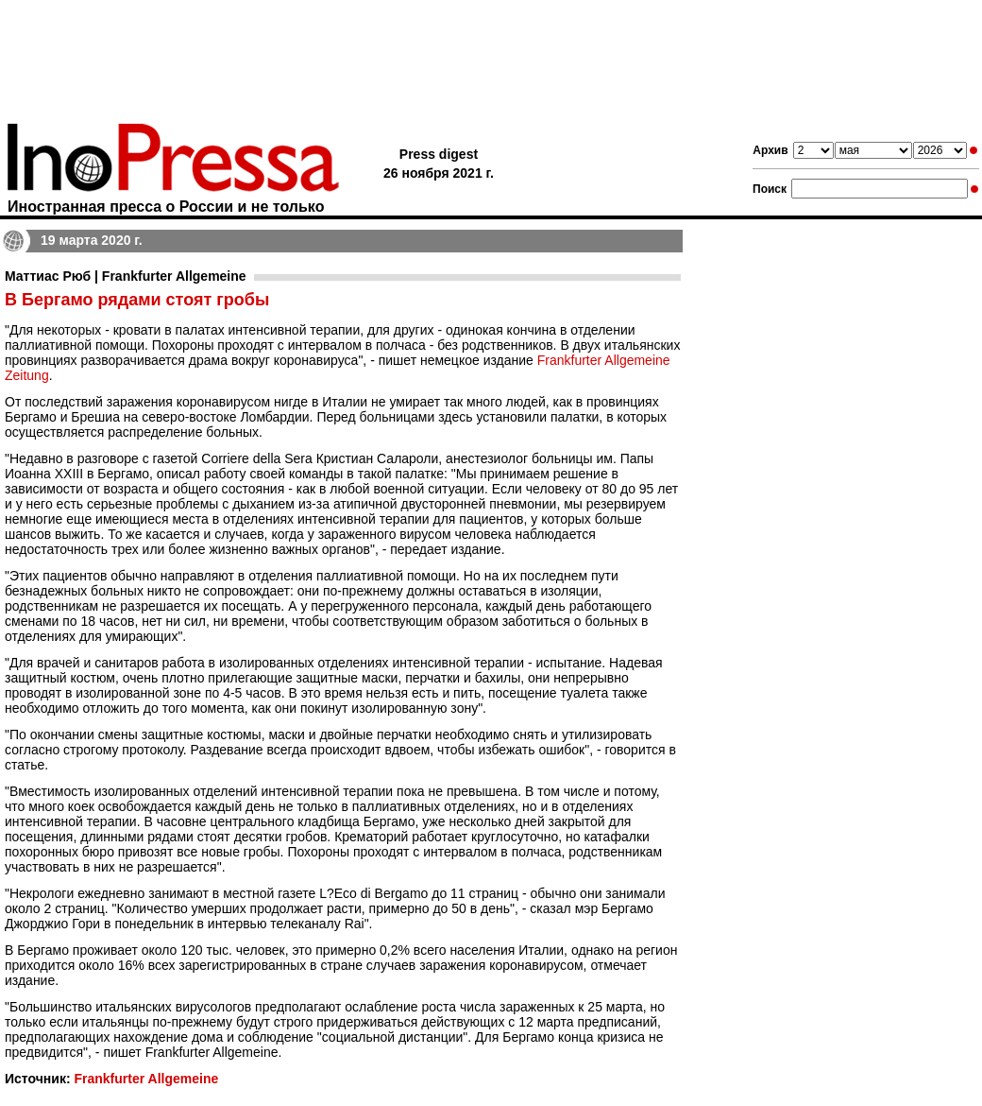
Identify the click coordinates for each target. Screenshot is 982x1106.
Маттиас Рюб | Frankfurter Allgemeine (125, 276)
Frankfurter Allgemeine (146, 1078)
